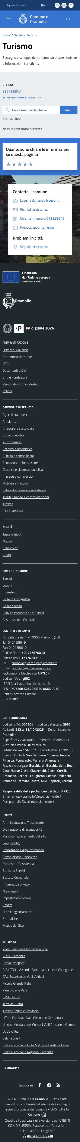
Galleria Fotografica (16, 599)
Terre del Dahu (13, 1003)
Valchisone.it (11, 1038)
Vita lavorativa (13, 510)
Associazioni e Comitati (19, 619)
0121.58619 (17, 642)
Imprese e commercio (18, 476)
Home (6, 35)
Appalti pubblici (13, 435)
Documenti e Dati (15, 370)
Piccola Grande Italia (17, 983)
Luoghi (7, 585)
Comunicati (10, 548)
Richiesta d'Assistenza (18, 863)
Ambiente (9, 421)
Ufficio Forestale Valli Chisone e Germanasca (34, 1017)
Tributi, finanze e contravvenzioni (26, 496)
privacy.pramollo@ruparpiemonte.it (36, 796)
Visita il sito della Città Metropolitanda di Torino (36, 1045)
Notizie (7, 541)
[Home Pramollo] (38, 19)
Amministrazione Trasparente (23, 822)
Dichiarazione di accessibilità (22, 829)
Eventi (7, 578)
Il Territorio (10, 592)
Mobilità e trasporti (16, 483)
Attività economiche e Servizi (23, 612)
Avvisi (7, 554)
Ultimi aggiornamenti (17, 911)
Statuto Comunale (16, 877)
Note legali (10, 891)
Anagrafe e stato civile (18, 428)
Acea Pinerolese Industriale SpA (25, 949)
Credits (7, 904)
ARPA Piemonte (14, 955)
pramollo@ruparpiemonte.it (31, 668)
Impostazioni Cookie (17, 898)
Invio (68, 110)
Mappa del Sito (13, 925)
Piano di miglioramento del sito (24, 836)
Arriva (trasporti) (14, 962)
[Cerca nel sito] (68, 19)
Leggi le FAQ (11, 843)
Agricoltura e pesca (16, 414)
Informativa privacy (16, 884)
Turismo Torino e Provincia (21, 1010)
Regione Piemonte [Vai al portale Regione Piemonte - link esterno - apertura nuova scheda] (16, 5)
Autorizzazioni (12, 442)
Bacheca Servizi (14, 870)
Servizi (18, 35)
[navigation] (8, 18)
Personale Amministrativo (21, 384)
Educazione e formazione (20, 462)
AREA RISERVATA (37, 1135)
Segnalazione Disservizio (20, 856)
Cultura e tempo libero (18, 455)
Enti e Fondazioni (15, 377)
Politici (7, 391)
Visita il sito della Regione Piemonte (28, 1052)
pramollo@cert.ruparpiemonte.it (34, 662)
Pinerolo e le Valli (15, 990)
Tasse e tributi (12, 534)
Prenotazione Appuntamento (23, 849)
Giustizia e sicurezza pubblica (23, 469)
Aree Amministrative (17, 356)
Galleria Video (12, 605)
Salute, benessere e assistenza (24, 490)
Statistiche (10, 918)
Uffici (6, 363)
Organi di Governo (15, 349)
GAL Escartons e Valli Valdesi (23, 976)
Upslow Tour (11, 1031)
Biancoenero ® (42, 1125)
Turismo (8, 503)
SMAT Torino (11, 997)
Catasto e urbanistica (17, 448)
